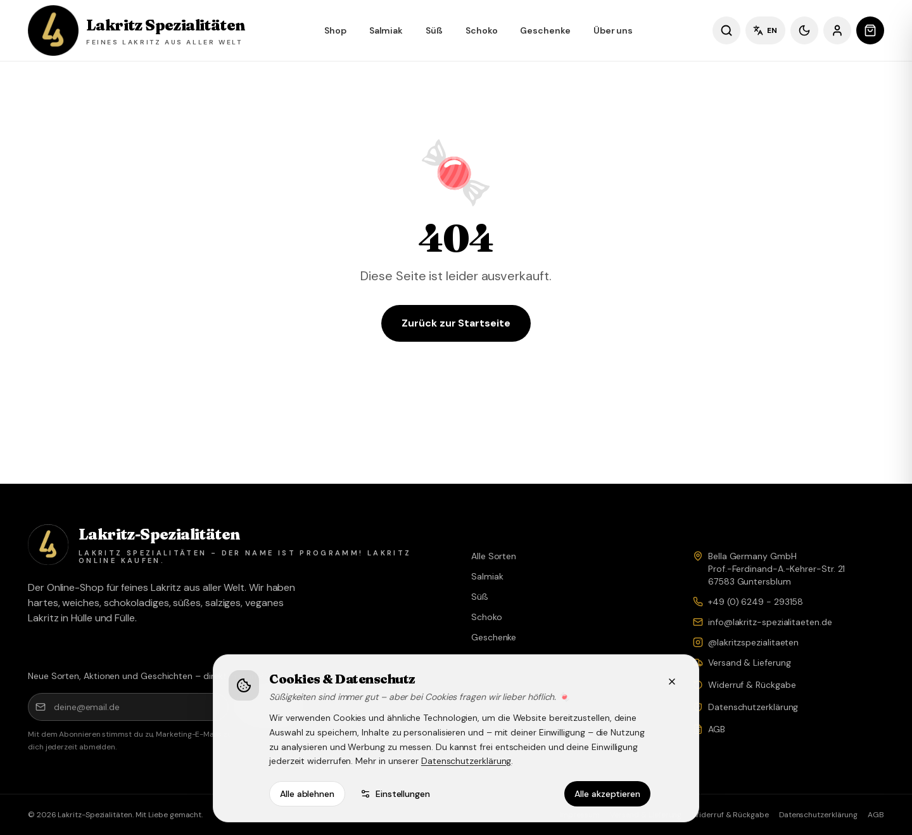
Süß (434, 30)
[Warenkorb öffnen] (870, 30)
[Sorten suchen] (726, 30)
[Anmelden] (837, 30)
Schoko (482, 30)
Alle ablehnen (307, 793)
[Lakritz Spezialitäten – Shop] (136, 30)
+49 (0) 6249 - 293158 (755, 601)
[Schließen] (672, 681)
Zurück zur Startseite (456, 323)
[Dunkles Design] (804, 30)
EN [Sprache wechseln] (765, 30)
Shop (335, 30)
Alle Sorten (493, 556)
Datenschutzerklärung (466, 761)
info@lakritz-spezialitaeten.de (770, 622)
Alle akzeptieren (607, 793)
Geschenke (545, 30)
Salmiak (386, 30)
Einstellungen (395, 793)
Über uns (613, 30)
